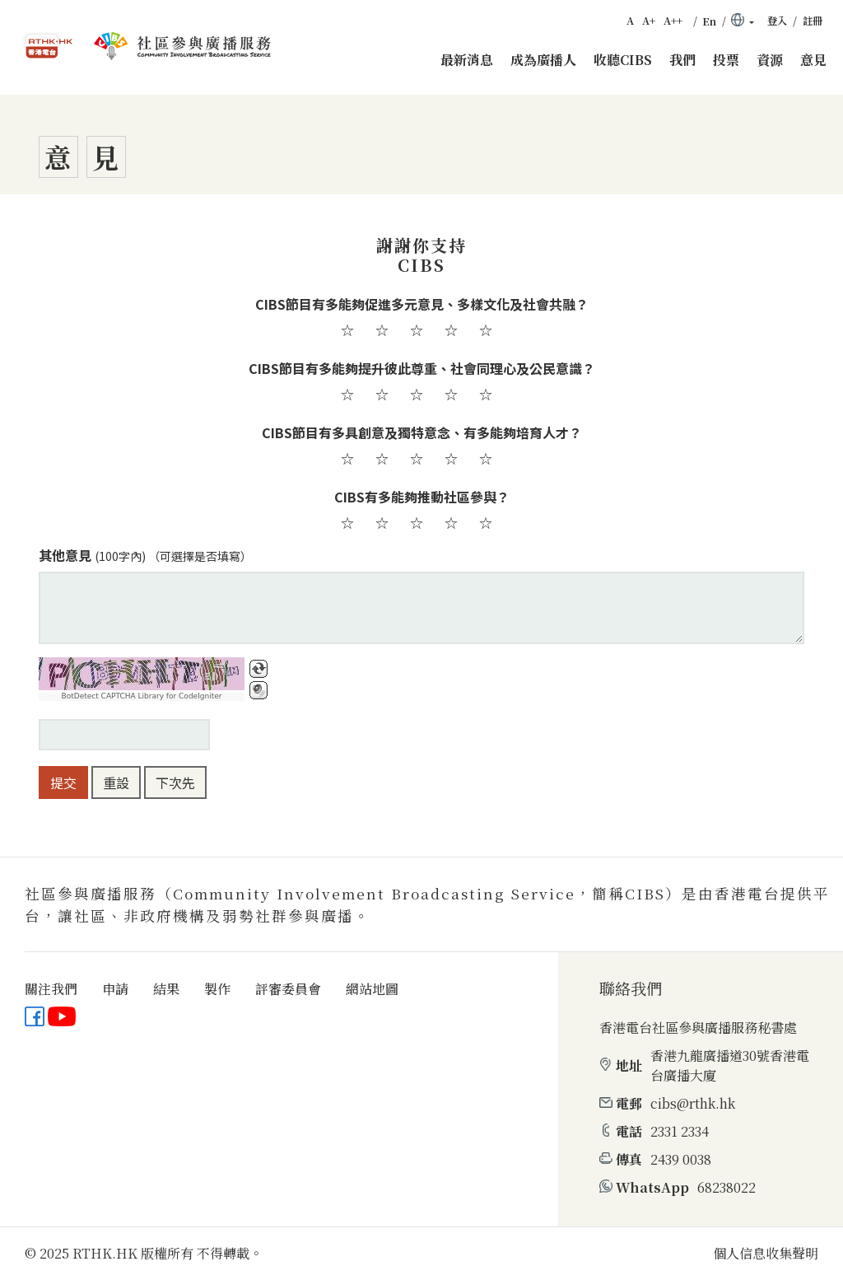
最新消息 (466, 59)
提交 (63, 782)
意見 (813, 59)
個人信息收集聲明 (765, 1253)
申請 (115, 988)
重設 (116, 782)
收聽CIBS (623, 59)
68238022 (726, 1187)
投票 (726, 59)
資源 (770, 59)
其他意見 (145, 555)
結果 (166, 988)
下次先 (175, 782)
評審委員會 (288, 988)
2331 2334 (679, 1131)
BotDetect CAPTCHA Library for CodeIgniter (142, 696)
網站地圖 (372, 988)
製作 (217, 988)
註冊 (812, 20)
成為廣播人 (543, 59)
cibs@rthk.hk (692, 1103)
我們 (682, 59)
